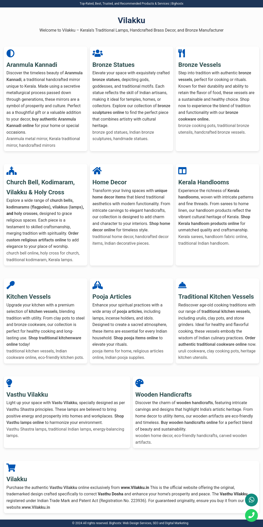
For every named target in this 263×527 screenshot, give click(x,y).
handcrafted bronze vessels (219, 132)
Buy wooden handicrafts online (189, 422)
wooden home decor (153, 435)
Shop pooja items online (136, 337)
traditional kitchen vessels (30, 351)
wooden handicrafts (194, 402)
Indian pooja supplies (124, 357)
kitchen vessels (43, 311)
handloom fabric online (226, 236)
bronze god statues (110, 132)
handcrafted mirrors (37, 145)
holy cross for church (59, 253)
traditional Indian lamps (69, 429)
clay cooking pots (223, 351)
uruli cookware (191, 351)
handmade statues (130, 138)
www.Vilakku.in (36, 507)
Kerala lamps (60, 259)
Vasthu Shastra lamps (26, 429)
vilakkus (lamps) (67, 207)
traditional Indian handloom (203, 243)
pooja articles (129, 311)
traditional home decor (113, 236)
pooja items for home (112, 351)
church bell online (22, 253)
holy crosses (26, 213)
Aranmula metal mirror (26, 138)
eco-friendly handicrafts (196, 435)
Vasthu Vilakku (63, 487)
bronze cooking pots (196, 125)
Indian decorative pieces (127, 243)
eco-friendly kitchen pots (60, 357)
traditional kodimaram (26, 259)
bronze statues (106, 79)
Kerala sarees (190, 236)
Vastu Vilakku (64, 402)
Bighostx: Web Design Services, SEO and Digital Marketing (148, 523)
